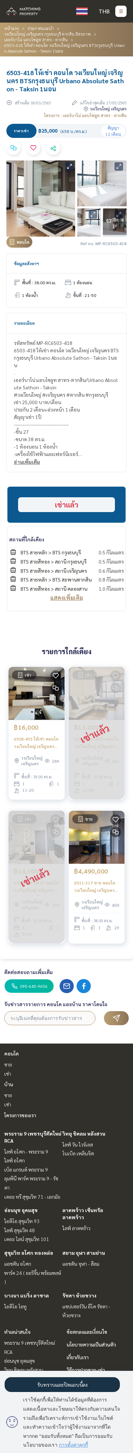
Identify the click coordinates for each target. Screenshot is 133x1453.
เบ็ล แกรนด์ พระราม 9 (26, 1169)
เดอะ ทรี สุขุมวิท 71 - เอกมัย (32, 1196)
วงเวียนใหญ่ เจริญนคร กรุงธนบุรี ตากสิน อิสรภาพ (47, 34)
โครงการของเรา (20, 1115)
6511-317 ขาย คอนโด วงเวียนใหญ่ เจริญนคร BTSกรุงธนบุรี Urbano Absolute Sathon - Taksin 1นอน (94, 886)
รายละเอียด (24, 323)
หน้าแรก (11, 28)
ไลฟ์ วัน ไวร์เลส (77, 1144)
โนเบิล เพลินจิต (78, 1153)
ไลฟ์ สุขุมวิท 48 (19, 1230)
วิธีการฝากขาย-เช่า (86, 1370)
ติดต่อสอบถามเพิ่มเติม (28, 972)
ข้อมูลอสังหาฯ (26, 263)
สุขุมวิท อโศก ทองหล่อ (28, 1253)
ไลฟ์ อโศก (14, 1160)
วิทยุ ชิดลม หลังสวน (83, 1133)
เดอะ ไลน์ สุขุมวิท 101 (26, 1239)
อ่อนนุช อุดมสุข (21, 1210)
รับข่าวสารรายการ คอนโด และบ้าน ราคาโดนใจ (55, 1004)
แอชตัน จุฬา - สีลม (80, 1263)
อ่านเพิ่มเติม (27, 461)
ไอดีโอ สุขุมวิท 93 (21, 1221)
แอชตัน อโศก (17, 1263)
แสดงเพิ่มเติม (66, 597)
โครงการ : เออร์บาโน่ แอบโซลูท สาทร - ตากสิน (85, 115)
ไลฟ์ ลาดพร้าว (76, 1228)
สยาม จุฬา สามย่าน (83, 1253)
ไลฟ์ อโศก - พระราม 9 (26, 1151)
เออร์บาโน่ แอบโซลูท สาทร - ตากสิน (36, 39)
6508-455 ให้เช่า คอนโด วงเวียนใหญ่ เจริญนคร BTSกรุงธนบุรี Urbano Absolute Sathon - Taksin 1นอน (36, 742)
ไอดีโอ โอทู (15, 1306)
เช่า (7, 1073)
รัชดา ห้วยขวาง (79, 1295)
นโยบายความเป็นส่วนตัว (91, 1344)
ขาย (8, 1064)
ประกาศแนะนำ (40, 28)
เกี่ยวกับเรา (78, 1357)
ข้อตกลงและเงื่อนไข (87, 1332)
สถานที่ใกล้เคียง (26, 539)
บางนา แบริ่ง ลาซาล (26, 1295)
